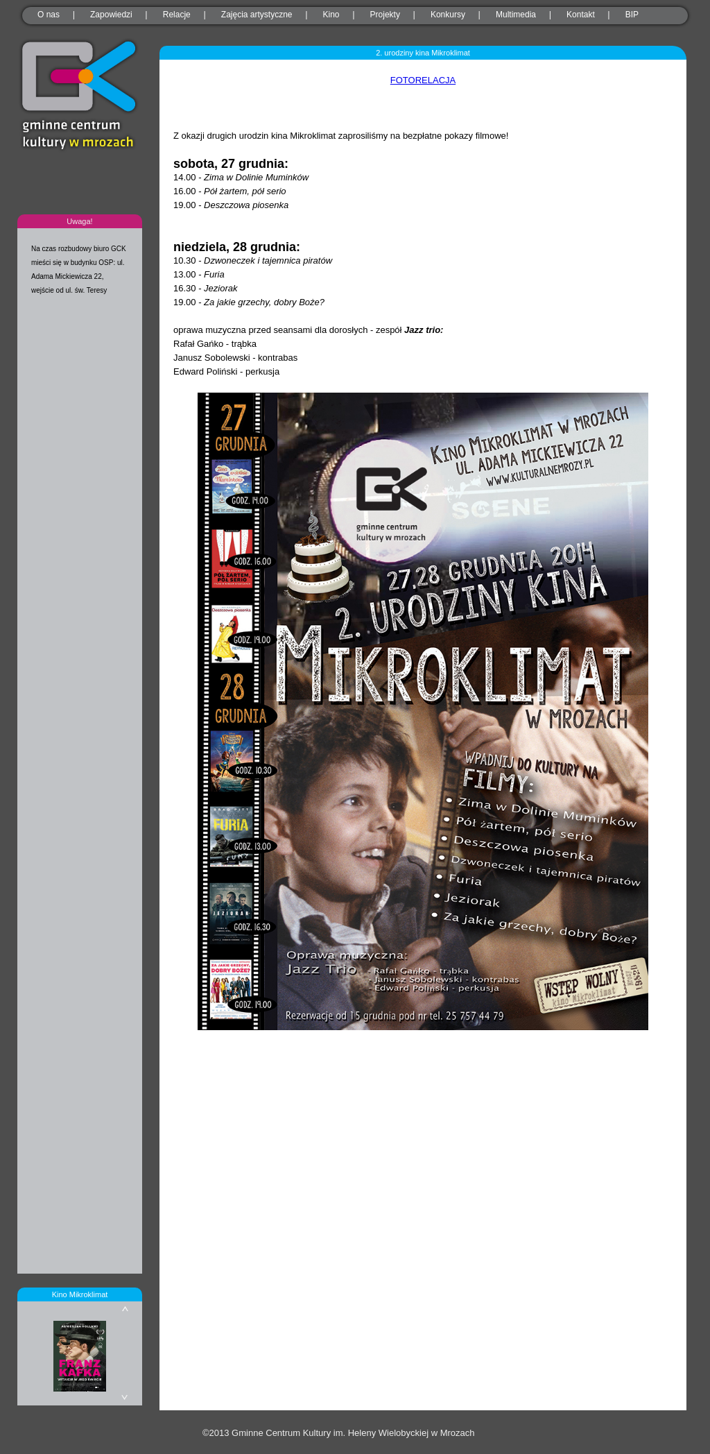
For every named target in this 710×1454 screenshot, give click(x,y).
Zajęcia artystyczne (257, 14)
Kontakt (580, 14)
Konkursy (448, 14)
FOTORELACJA (423, 80)
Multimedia (516, 14)
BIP (632, 14)
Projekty (385, 14)
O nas (48, 14)
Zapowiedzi (111, 14)
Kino (331, 14)
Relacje (177, 14)
